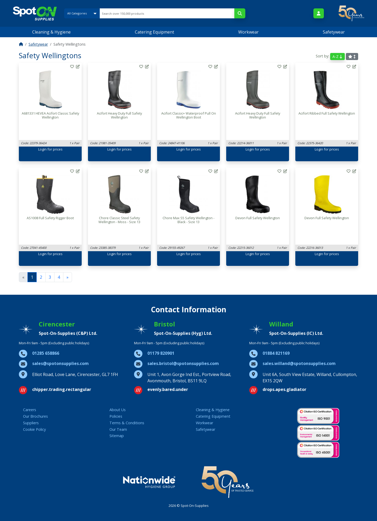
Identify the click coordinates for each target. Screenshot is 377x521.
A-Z (337, 56)
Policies (115, 416)
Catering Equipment (154, 32)
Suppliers (31, 422)
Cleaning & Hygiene (51, 32)
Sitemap (116, 435)
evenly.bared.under (167, 389)
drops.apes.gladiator (284, 389)
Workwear (248, 32)
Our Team (118, 429)
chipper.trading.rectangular (61, 389)
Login (42, 149)
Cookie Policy (34, 429)
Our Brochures (35, 416)
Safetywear (334, 32)
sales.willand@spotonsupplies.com (299, 363)
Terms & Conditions (126, 422)
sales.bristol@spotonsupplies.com (183, 363)
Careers (29, 409)
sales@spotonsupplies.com (60, 363)
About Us (117, 409)
